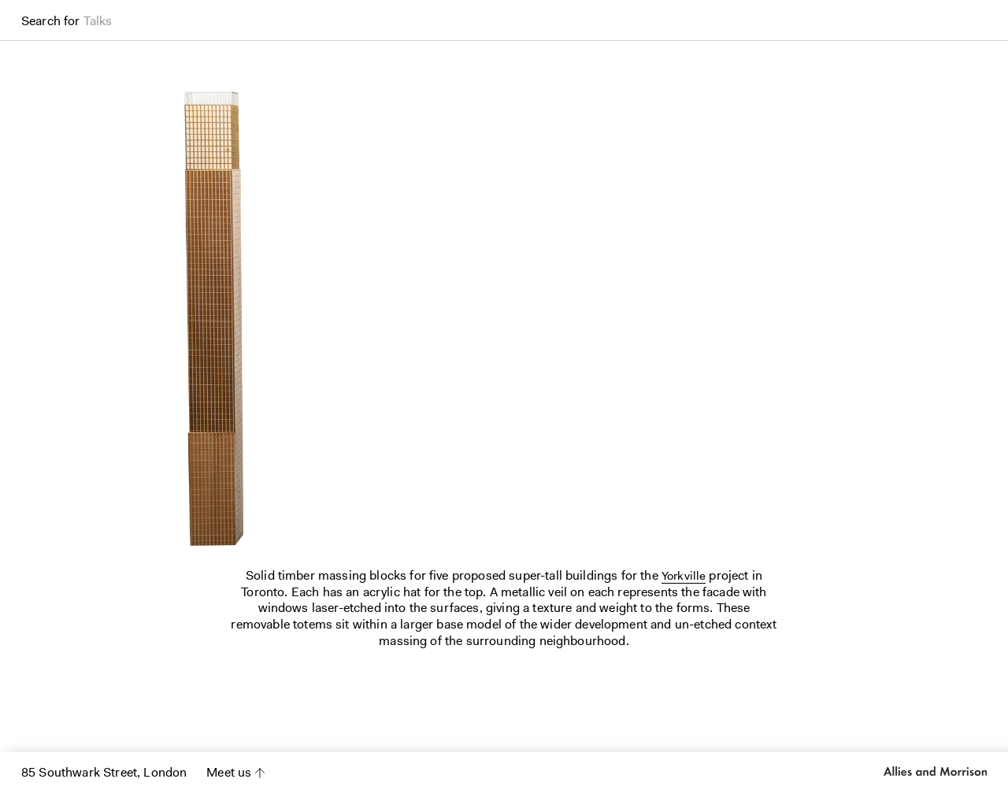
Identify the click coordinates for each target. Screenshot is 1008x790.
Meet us (228, 772)
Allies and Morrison (935, 771)
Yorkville (684, 576)
